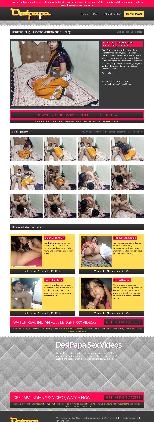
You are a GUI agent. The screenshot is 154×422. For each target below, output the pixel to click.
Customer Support (91, 418)
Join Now (76, 418)
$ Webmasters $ (109, 418)
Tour (96, 13)
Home (84, 13)
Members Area (112, 13)
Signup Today (134, 13)
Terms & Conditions (129, 418)
